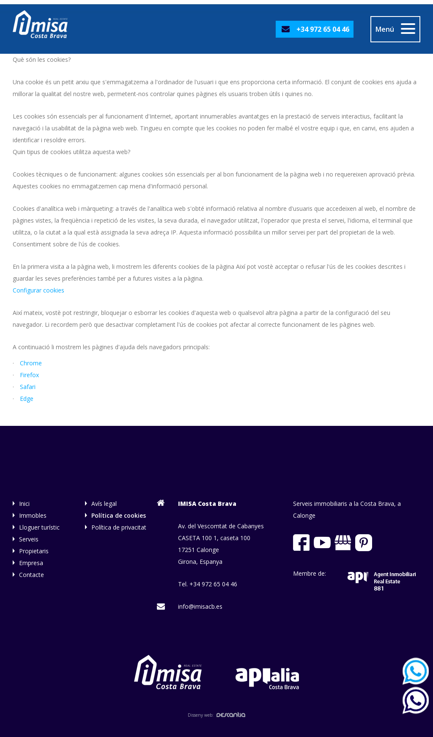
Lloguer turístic (39, 527)
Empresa (31, 563)
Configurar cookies (38, 290)
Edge (26, 399)
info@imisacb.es (200, 606)
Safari (28, 387)
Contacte (31, 575)
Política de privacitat (118, 527)
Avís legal (104, 504)
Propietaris (34, 551)
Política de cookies (118, 515)
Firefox (29, 375)
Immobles (33, 515)
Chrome (31, 363)
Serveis (28, 539)
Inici (24, 504)
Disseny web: (216, 715)
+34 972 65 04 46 (322, 29)
